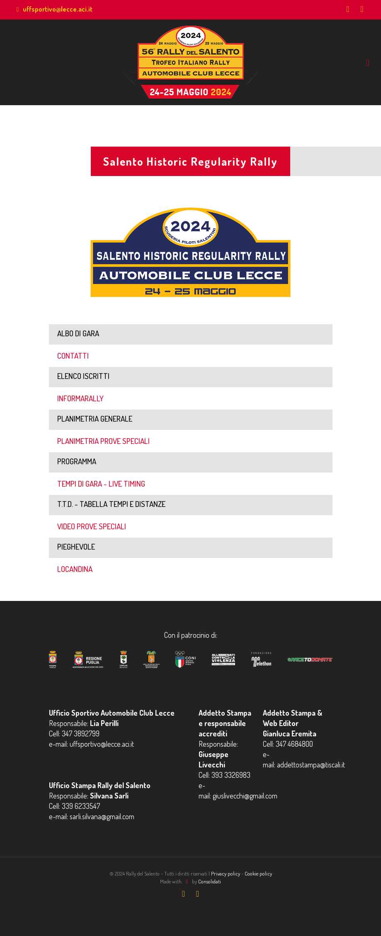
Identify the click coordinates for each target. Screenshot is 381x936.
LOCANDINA (74, 569)
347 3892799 (80, 733)
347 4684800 (294, 743)
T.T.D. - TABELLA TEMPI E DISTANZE (111, 504)
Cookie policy (258, 873)
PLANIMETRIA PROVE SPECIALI (103, 441)
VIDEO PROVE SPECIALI (91, 526)
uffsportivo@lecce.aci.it (57, 9)
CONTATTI (73, 355)
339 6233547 (81, 806)
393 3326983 (230, 774)
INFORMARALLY (80, 398)
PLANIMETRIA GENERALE (94, 418)
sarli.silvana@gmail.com (102, 816)
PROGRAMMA (76, 461)
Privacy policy (225, 873)
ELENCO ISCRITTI (83, 376)
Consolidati (209, 881)
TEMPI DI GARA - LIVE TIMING (101, 483)
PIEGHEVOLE (76, 546)
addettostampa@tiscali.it (311, 764)
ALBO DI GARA (78, 333)
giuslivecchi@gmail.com (245, 795)
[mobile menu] (368, 62)
